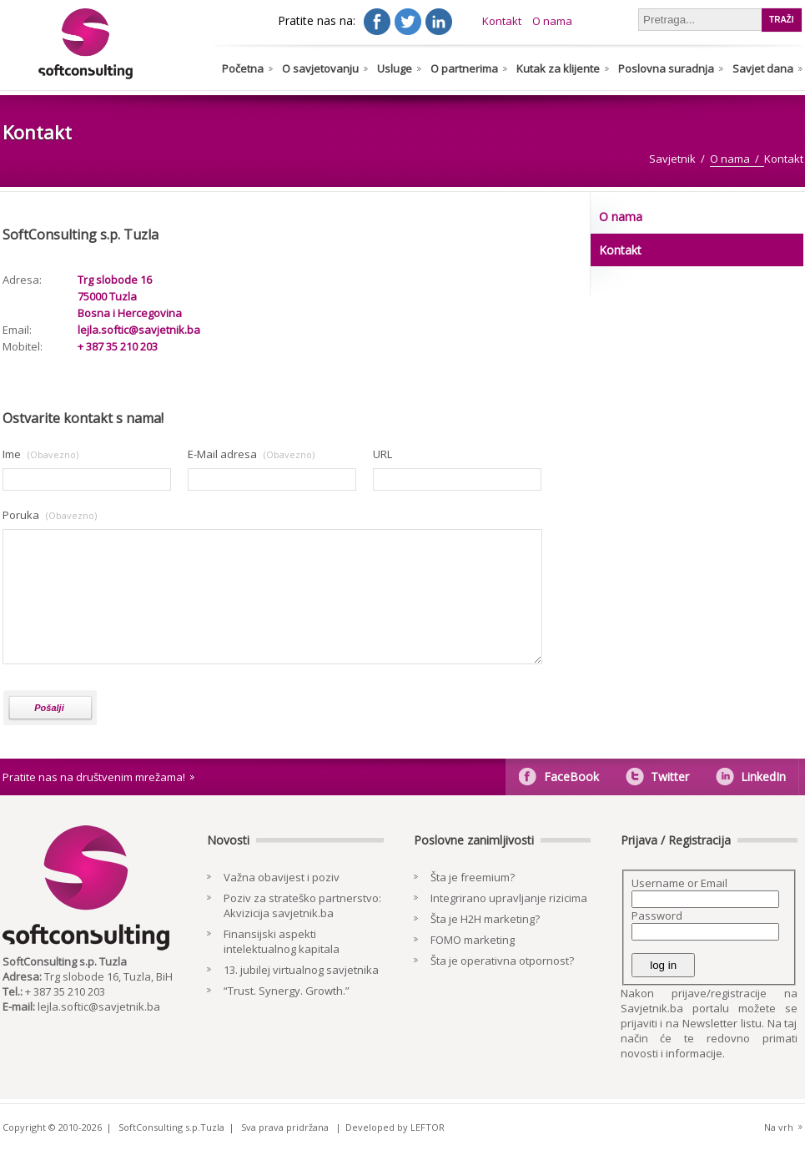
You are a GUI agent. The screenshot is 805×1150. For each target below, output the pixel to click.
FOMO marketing (472, 939)
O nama (552, 20)
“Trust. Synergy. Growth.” (287, 990)
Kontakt (501, 20)
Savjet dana (762, 68)
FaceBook (571, 776)
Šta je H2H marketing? (485, 918)
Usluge (394, 68)
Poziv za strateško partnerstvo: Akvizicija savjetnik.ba (302, 905)
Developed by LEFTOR (395, 1127)
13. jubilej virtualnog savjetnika (301, 969)
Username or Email (679, 882)
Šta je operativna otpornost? (502, 960)
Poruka (21, 514)
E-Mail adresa (222, 454)
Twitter (670, 776)
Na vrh (778, 1127)
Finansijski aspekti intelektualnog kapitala (282, 941)
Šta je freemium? (472, 877)
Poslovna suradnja (666, 68)
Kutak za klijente (558, 68)
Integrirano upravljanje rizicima (508, 897)
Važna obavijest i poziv (282, 877)
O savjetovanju (320, 68)
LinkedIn (763, 776)
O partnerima (464, 68)
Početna (243, 68)
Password (656, 915)
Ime (12, 454)
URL (382, 454)
